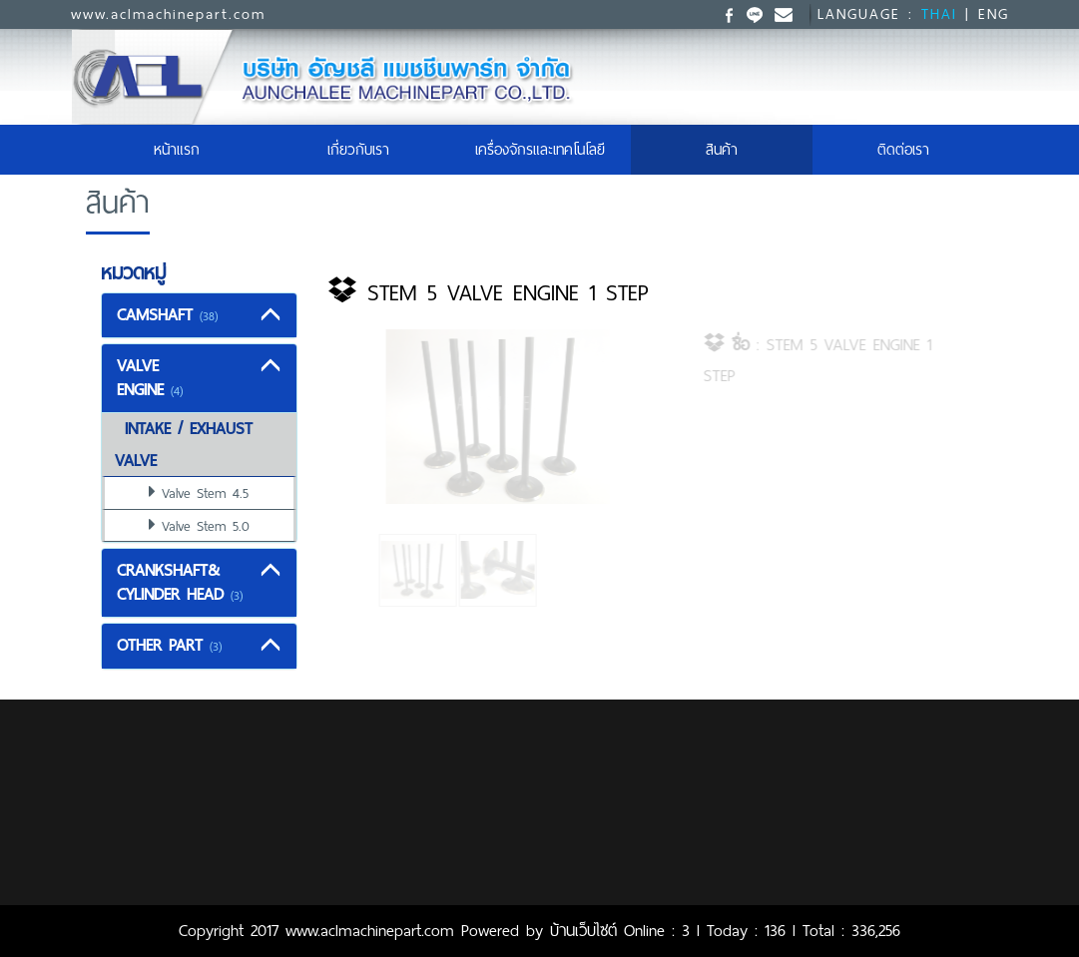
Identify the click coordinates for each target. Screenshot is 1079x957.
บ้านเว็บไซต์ (583, 930)
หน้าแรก (201, 149)
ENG (993, 14)
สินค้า (722, 150)
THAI (939, 14)
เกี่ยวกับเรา (358, 150)
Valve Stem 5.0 (206, 526)
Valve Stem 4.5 (205, 493)
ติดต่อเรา (903, 150)
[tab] (199, 315)
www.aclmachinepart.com (168, 14)
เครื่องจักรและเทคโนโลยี (540, 150)
